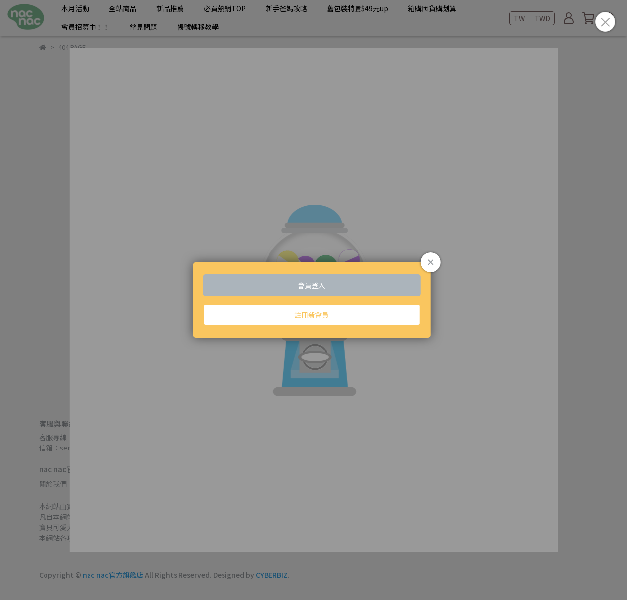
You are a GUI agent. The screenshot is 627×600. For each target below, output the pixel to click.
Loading (314, 300)
